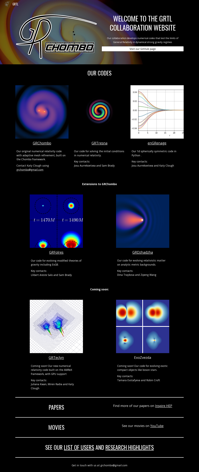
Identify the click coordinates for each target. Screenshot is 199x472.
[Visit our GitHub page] (142, 49)
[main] (143, 23)
